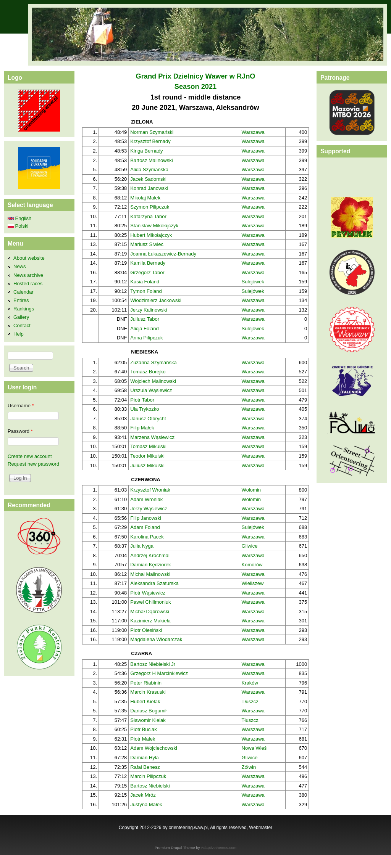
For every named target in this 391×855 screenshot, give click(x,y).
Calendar (23, 292)
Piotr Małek (142, 739)
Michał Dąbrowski (149, 611)
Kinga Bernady (146, 151)
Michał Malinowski (150, 574)
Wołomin (251, 490)
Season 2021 (195, 86)
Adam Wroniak (146, 499)
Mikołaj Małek (145, 198)
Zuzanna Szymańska (153, 362)
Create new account (30, 456)
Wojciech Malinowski (153, 381)
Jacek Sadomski (148, 179)
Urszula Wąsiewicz (151, 390)
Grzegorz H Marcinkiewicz (159, 673)
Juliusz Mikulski (147, 465)
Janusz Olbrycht (148, 418)
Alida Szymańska (149, 169)
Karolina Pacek (146, 537)
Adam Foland (145, 527)
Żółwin (249, 767)
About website (29, 258)
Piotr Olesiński (146, 630)
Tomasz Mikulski (148, 446)
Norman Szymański (151, 132)
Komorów (252, 564)
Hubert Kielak (145, 701)
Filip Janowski (145, 518)
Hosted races (28, 283)
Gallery (21, 317)
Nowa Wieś (254, 748)
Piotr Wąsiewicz (147, 593)
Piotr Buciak (143, 729)
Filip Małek (142, 428)
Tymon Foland (146, 291)
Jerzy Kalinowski (148, 310)
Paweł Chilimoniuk (150, 602)
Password (20, 431)
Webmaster (260, 827)
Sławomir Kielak (147, 720)
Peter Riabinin (146, 683)
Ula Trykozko (144, 409)
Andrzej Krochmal (150, 555)
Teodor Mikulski (147, 456)
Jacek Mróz (142, 795)
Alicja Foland (144, 328)
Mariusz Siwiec (146, 244)
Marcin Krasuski (147, 692)
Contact (22, 325)
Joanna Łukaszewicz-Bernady (163, 254)
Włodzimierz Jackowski (155, 300)
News (19, 266)
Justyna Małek (146, 804)
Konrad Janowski (149, 188)
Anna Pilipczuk (146, 338)
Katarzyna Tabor (148, 216)
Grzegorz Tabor (147, 272)
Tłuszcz (250, 701)
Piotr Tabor (142, 400)
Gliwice (250, 546)
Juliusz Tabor (144, 319)
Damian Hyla (144, 757)
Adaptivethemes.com (218, 847)
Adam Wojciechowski (153, 748)
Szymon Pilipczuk (149, 207)
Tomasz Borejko (147, 371)
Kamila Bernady (147, 263)
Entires (21, 300)
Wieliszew (253, 583)
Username (21, 405)
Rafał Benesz (145, 767)
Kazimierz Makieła (150, 621)
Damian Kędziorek (150, 564)
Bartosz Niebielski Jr (152, 664)
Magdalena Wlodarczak (156, 639)
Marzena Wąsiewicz (152, 437)
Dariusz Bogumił (148, 711)
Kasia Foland (144, 281)
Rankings (23, 309)
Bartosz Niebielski (150, 786)
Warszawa (253, 132)
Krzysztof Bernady (150, 141)
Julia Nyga (141, 546)
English (19, 218)
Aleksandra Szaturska (154, 583)
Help (18, 334)
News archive (28, 275)
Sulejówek (253, 281)
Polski (18, 226)
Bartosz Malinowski (151, 160)
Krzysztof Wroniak (150, 490)
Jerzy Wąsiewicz (148, 508)
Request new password (33, 464)
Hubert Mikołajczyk (151, 235)
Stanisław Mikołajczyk (154, 225)
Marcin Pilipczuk (148, 776)
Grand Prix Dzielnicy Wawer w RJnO (195, 76)
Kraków (250, 683)
